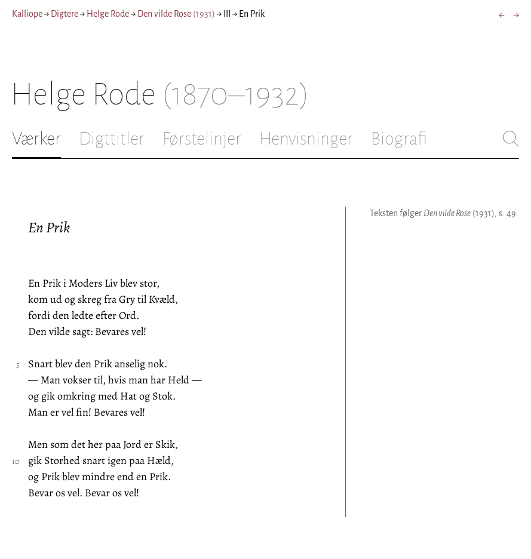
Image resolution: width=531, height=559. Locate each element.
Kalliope (27, 14)
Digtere (64, 14)
